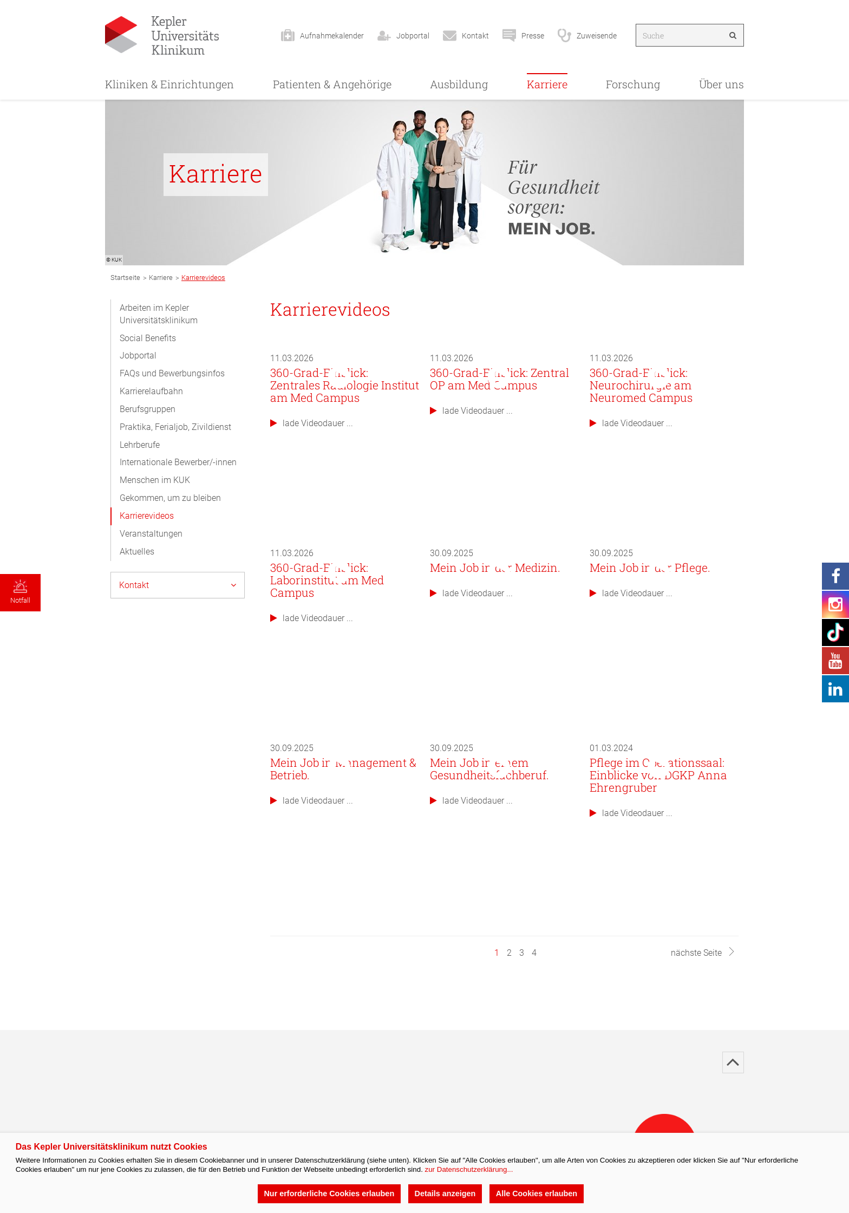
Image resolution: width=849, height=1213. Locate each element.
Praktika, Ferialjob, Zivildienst (175, 427)
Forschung (633, 84)
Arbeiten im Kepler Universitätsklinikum (159, 314)
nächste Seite (703, 953)
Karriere (547, 84)
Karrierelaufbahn (151, 391)
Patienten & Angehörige (332, 84)
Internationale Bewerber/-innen (178, 462)
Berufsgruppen (147, 409)
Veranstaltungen (151, 534)
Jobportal (138, 355)
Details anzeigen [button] (445, 1193)
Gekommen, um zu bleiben (170, 498)
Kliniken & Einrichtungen (169, 84)
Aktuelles (137, 551)
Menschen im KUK (155, 480)
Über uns (721, 84)
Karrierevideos (147, 516)
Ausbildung (459, 84)
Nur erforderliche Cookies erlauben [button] (329, 1193)
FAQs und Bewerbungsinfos (172, 373)
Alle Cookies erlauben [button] (536, 1193)
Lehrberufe (140, 445)
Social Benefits (148, 338)
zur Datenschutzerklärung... (469, 1169)
